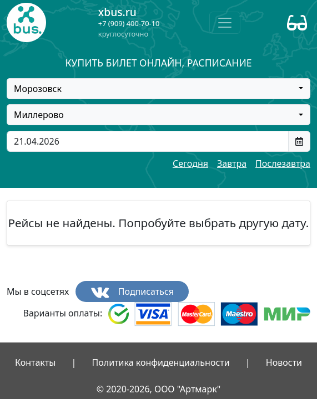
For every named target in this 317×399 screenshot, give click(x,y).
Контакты (35, 362)
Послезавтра (282, 163)
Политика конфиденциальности (161, 362)
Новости (284, 362)
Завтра (231, 163)
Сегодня (190, 163)
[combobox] (158, 88)
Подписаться (132, 291)
